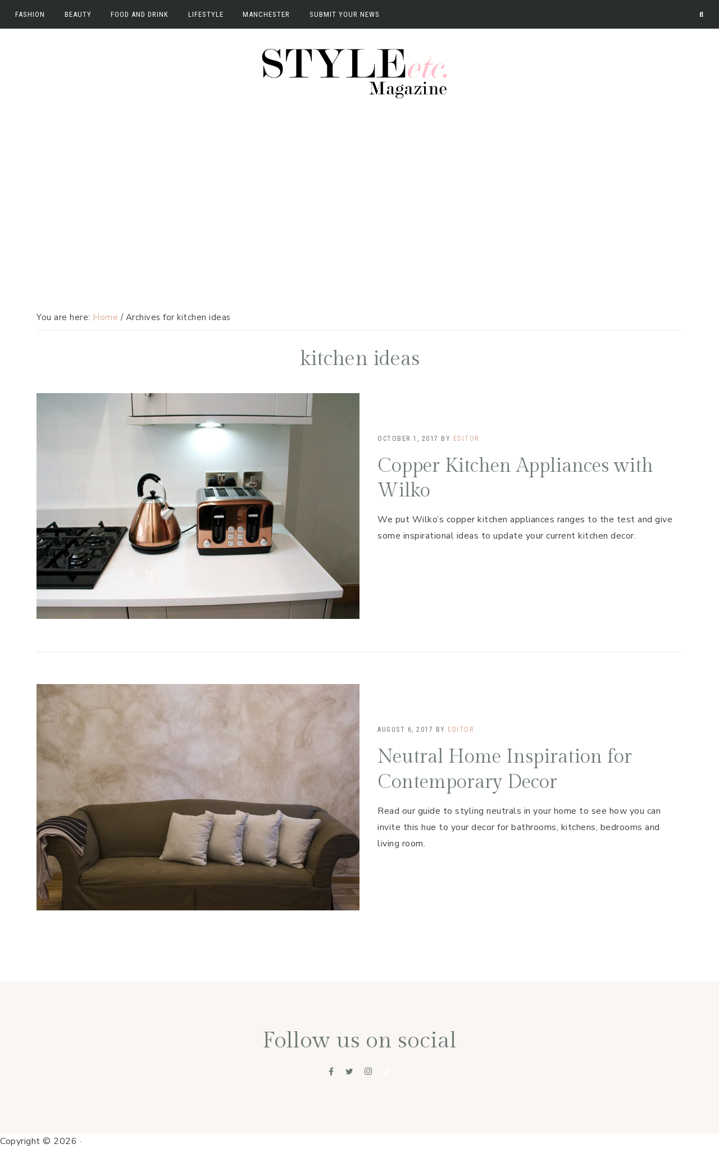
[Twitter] (349, 1071)
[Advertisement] (359, 189)
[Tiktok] (387, 1071)
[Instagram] (368, 1071)
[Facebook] (331, 1071)
